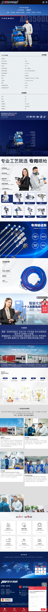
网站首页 (5, 610)
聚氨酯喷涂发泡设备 (10, 592)
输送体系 (8, 593)
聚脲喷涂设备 (9, 590)
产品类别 (14, 610)
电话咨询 (24, 610)
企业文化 (3, 590)
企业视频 (3, 592)
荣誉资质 (3, 593)
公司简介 (3, 589)
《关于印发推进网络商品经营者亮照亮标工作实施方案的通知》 (19, 604)
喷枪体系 (8, 589)
